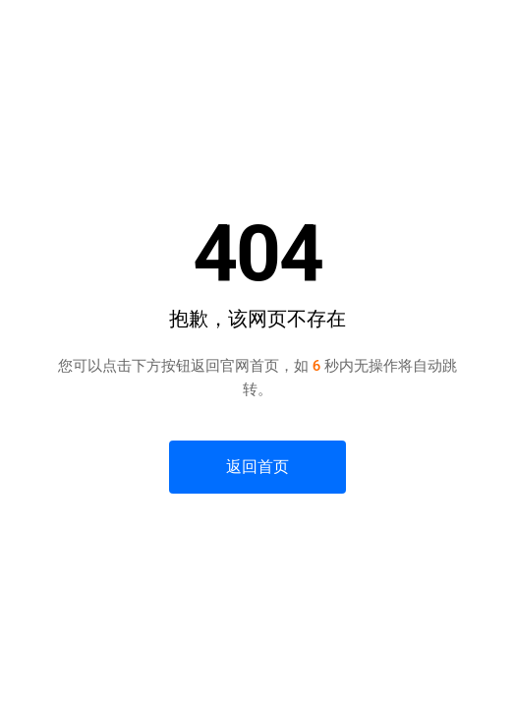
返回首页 (257, 466)
